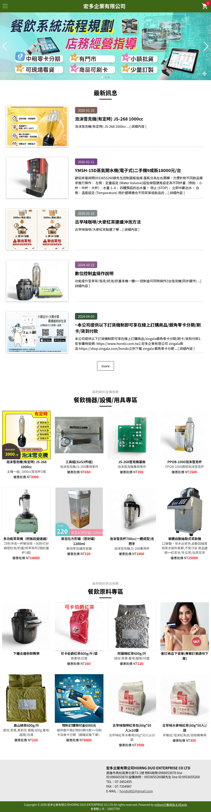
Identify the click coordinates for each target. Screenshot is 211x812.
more (105, 365)
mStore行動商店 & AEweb (170, 805)
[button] (102, 77)
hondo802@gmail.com (136, 791)
